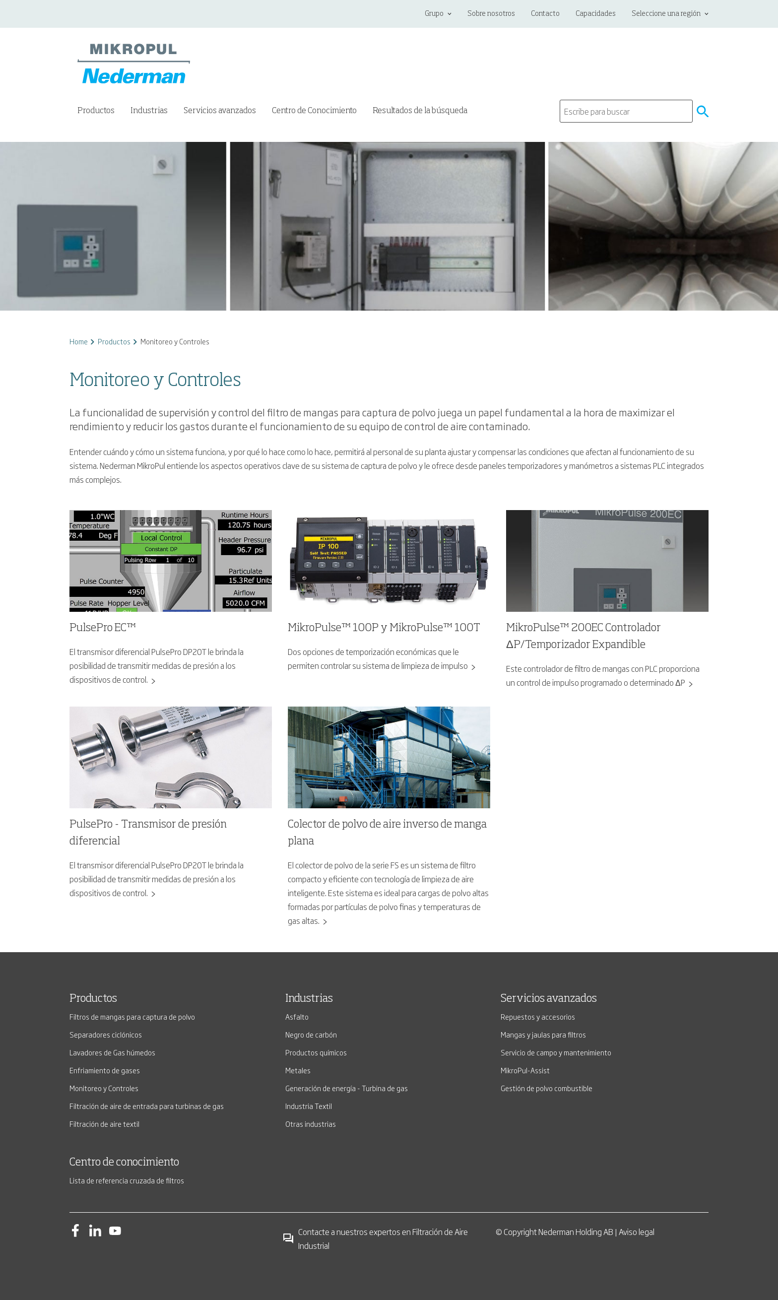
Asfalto (297, 1016)
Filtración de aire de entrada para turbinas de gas (146, 1106)
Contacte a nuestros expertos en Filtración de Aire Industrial (375, 1238)
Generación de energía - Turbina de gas (346, 1088)
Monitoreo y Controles (103, 1088)
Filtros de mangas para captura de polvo (132, 1016)
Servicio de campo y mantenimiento (556, 1052)
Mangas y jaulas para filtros (543, 1034)
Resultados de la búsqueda (420, 111)
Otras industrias (310, 1123)
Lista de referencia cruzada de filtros (126, 1180)
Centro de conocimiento (124, 1162)
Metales (298, 1070)
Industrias (309, 998)
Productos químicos (316, 1052)
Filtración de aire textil (104, 1123)
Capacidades (596, 13)
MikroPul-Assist (525, 1070)
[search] (626, 111)
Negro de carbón (311, 1034)
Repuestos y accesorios (538, 1016)
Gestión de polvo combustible (546, 1088)
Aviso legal (636, 1231)
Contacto (545, 13)
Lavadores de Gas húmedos (112, 1052)
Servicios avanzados (549, 998)
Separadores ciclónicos (105, 1034)
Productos (114, 341)
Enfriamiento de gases (104, 1070)
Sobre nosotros (491, 13)
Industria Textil (308, 1106)
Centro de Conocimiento (314, 111)
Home (78, 341)
